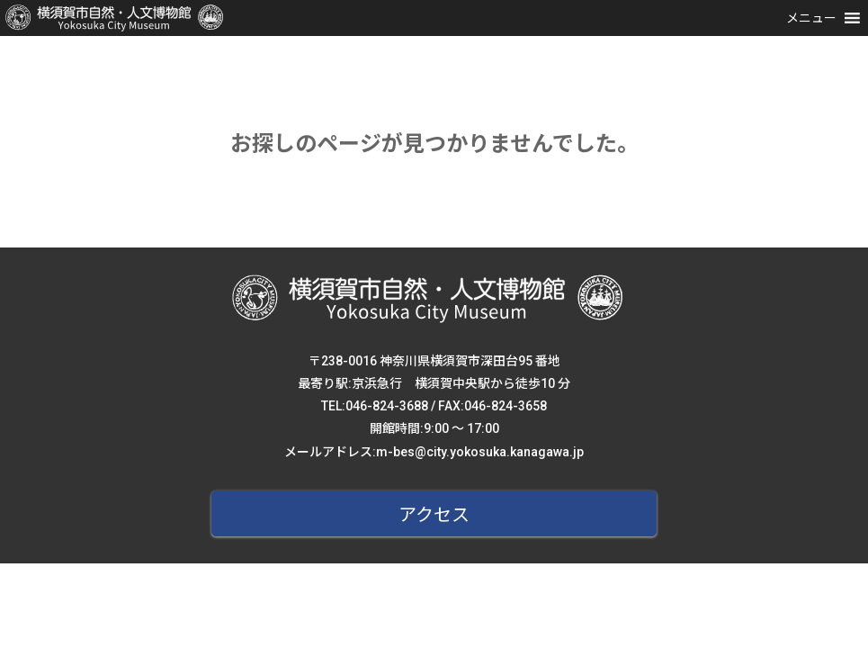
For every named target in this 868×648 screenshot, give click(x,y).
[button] (811, 18)
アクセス (434, 515)
